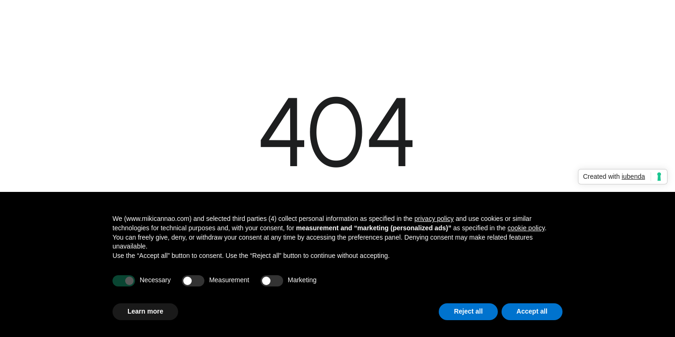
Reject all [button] (468, 311)
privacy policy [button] (434, 218)
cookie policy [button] (526, 228)
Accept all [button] (532, 311)
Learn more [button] (145, 311)
